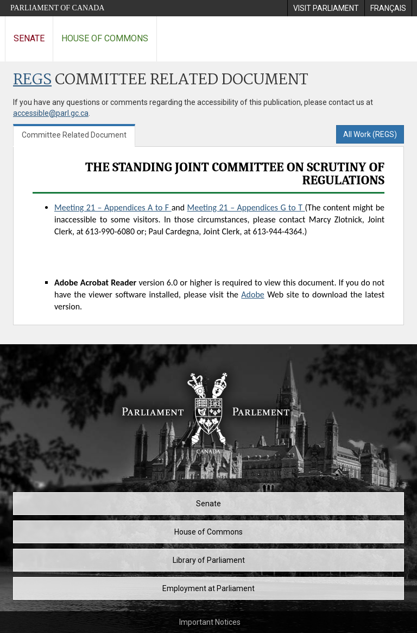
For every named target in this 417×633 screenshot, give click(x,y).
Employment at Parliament (208, 588)
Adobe (252, 294)
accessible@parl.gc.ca (51, 113)
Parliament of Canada (57, 8)
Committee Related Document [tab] (74, 135)
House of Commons (104, 38)
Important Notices (210, 622)
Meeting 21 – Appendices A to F (113, 207)
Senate (29, 38)
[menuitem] (325, 8)
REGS (32, 80)
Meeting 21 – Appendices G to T (246, 207)
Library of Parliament (209, 560)
